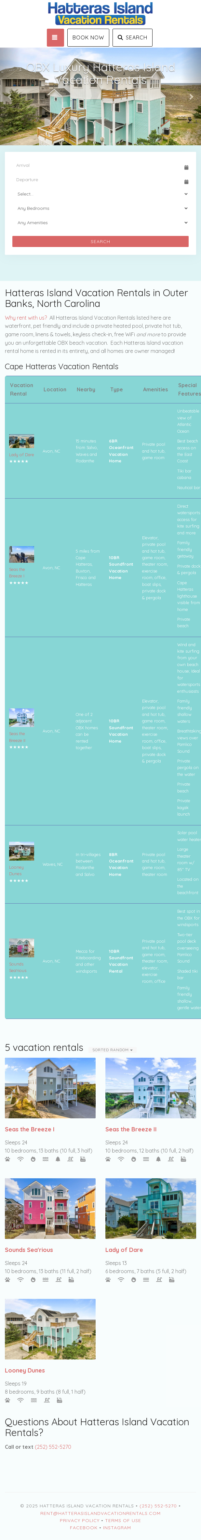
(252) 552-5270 (53, 1447)
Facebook (84, 1528)
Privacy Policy (80, 1520)
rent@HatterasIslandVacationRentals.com (100, 1513)
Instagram (117, 1528)
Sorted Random (112, 1049)
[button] (10, 96)
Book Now (88, 37)
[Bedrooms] (100, 208)
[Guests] (100, 193)
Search (132, 37)
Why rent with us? (26, 317)
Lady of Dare (21, 454)
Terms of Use (123, 1520)
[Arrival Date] (97, 165)
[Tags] (100, 222)
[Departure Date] (97, 179)
